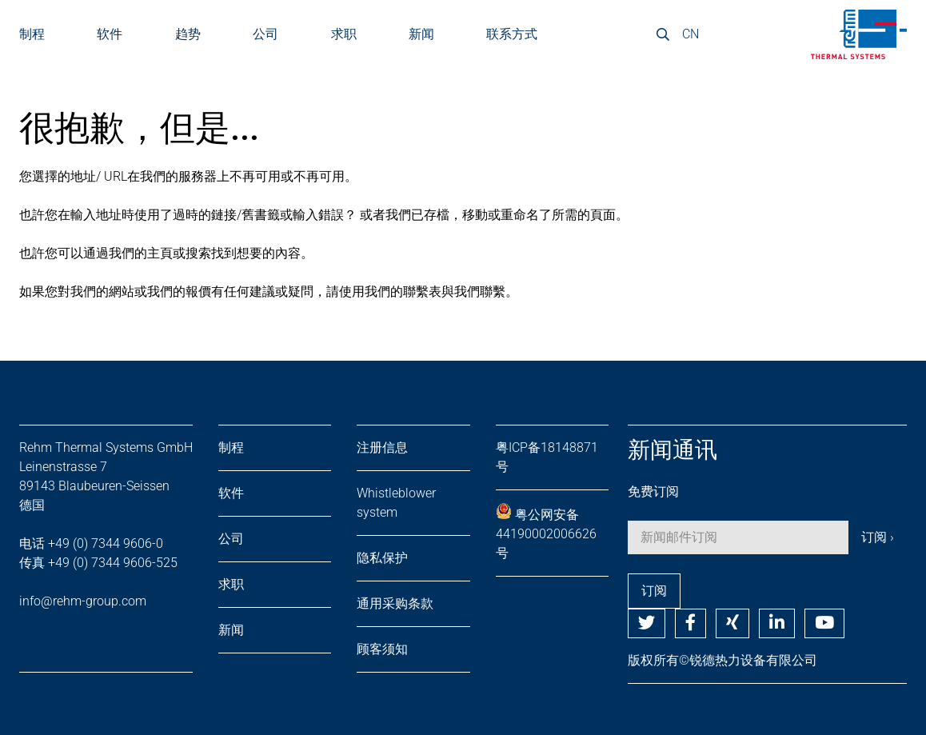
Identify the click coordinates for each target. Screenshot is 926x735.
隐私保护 (382, 557)
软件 (109, 34)
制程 (231, 447)
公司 (265, 34)
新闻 (421, 34)
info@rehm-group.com (82, 601)
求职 (344, 34)
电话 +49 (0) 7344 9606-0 (91, 543)
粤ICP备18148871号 (547, 457)
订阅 (654, 590)
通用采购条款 (395, 603)
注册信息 (382, 447)
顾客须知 (382, 649)
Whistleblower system (396, 502)
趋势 (188, 34)
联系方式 (511, 34)
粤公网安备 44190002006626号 (546, 532)
